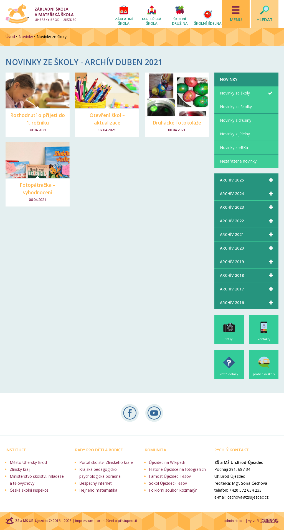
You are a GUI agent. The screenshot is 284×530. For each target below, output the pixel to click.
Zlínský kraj (20, 469)
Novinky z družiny (235, 120)
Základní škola (124, 21)
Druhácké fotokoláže (177, 122)
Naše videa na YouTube (154, 413)
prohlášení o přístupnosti (117, 520)
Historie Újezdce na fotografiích (177, 469)
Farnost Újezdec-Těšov (170, 476)
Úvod (10, 36)
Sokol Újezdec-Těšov (168, 483)
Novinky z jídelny (235, 133)
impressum (84, 520)
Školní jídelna (208, 23)
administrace (234, 520)
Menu (236, 19)
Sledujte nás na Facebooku (130, 413)
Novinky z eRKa (234, 147)
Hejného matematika (98, 490)
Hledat (265, 19)
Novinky (26, 36)
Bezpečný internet (95, 483)
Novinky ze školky (236, 106)
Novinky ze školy (235, 93)
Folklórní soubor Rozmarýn (173, 490)
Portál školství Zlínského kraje (106, 462)
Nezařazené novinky (238, 161)
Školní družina (180, 21)
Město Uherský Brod (28, 462)
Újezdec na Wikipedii (167, 462)
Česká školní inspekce (29, 490)
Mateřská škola (151, 21)
